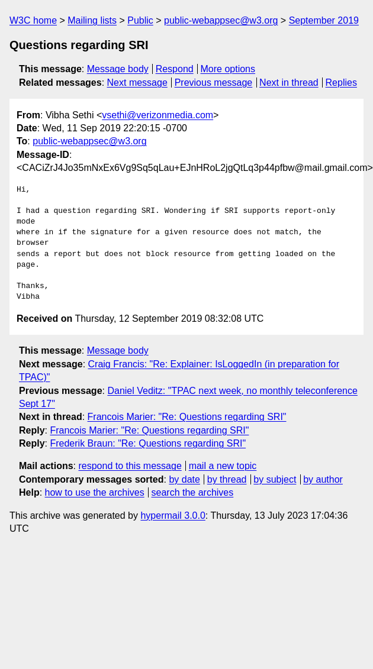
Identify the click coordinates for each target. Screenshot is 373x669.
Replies (341, 82)
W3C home (33, 20)
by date (184, 479)
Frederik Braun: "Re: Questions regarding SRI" (148, 443)
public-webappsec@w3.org (221, 20)
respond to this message (129, 466)
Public (140, 20)
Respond (175, 69)
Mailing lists (92, 20)
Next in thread (289, 82)
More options (228, 69)
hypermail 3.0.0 (172, 515)
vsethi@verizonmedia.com (157, 115)
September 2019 (324, 20)
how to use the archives (94, 492)
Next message (137, 82)
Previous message (214, 82)
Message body (118, 69)
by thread (227, 479)
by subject (274, 479)
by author (323, 479)
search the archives (193, 492)
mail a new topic (223, 466)
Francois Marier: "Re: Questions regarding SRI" (187, 417)
